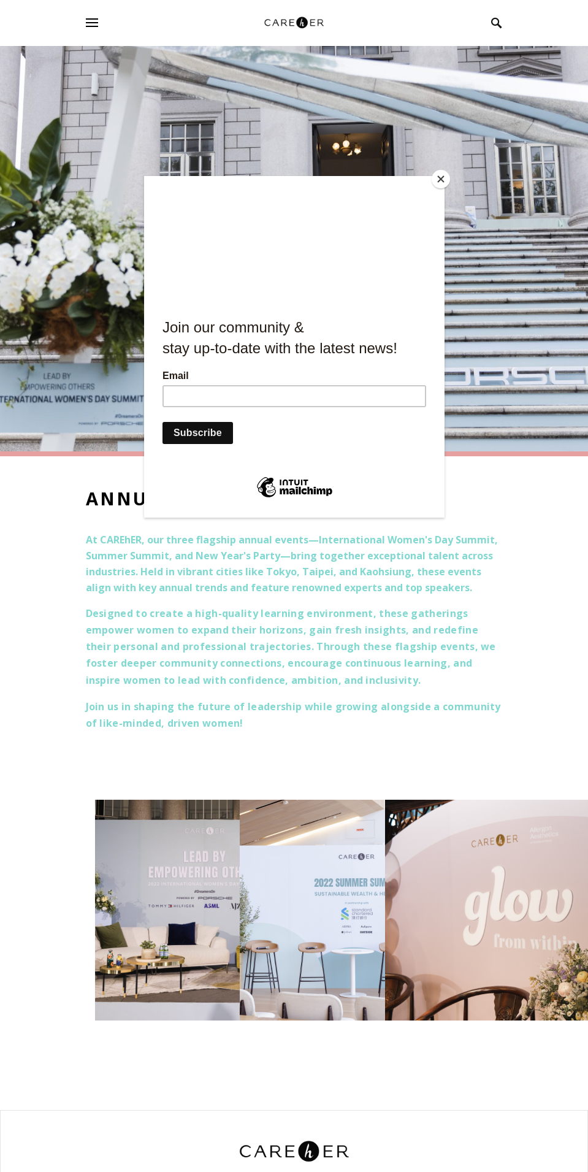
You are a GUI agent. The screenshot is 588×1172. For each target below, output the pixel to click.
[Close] (441, 179)
